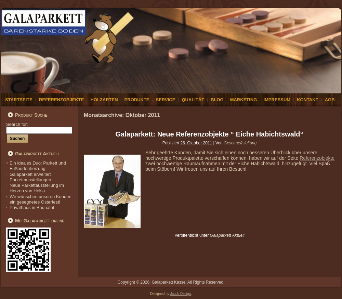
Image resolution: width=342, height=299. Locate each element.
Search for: (39, 127)
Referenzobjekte (317, 158)
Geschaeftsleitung (240, 143)
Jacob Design (180, 294)
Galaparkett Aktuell (227, 235)
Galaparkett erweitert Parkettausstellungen (30, 177)
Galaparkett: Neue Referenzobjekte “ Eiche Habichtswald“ (209, 134)
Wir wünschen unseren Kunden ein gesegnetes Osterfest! (40, 199)
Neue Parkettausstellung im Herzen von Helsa (37, 188)
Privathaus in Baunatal (32, 207)
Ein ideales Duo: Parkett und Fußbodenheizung (38, 165)
